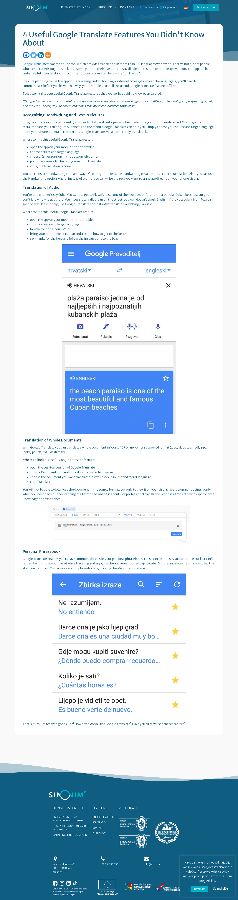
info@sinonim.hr (171, 7)
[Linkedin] (40, 55)
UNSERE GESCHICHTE (103, 817)
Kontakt (127, 7)
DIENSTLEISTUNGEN (68, 808)
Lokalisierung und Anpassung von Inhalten (71, 828)
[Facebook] (26, 55)
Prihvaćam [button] (199, 888)
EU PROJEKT (98, 833)
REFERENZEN (99, 822)
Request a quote (206, 7)
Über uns (107, 7)
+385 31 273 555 (151, 7)
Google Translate (35, 64)
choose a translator (176, 494)
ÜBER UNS (99, 808)
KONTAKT (97, 827)
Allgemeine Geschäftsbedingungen (68, 892)
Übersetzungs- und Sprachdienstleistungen (68, 819)
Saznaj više (220, 888)
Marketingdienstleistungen (70, 835)
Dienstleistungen (77, 7)
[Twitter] (33, 55)
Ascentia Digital (68, 895)
